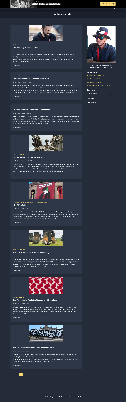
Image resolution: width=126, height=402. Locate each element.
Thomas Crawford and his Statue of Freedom (32, 110)
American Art (25, 9)
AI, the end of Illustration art (96, 76)
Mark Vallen (18, 51)
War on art (22, 154)
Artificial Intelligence (20, 202)
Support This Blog (108, 4)
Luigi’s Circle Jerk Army (94, 82)
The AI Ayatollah (20, 205)
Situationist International (41, 202)
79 (37, 374)
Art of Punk (40, 9)
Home (13, 9)
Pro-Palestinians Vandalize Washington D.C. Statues (35, 300)
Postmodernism (62, 9)
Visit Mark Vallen (110, 9)
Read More (17, 65)
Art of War (16, 76)
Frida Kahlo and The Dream (95, 79)
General (18, 9)
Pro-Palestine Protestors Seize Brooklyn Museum (34, 348)
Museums (48, 9)
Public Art (54, 9)
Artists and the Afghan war (28, 76)
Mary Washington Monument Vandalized (100, 85)
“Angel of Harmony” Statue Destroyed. (29, 157)
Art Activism (33, 9)
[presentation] (46, 33)
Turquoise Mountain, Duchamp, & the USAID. (31, 79)
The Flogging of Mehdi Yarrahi (25, 48)
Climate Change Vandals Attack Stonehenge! (31, 252)
